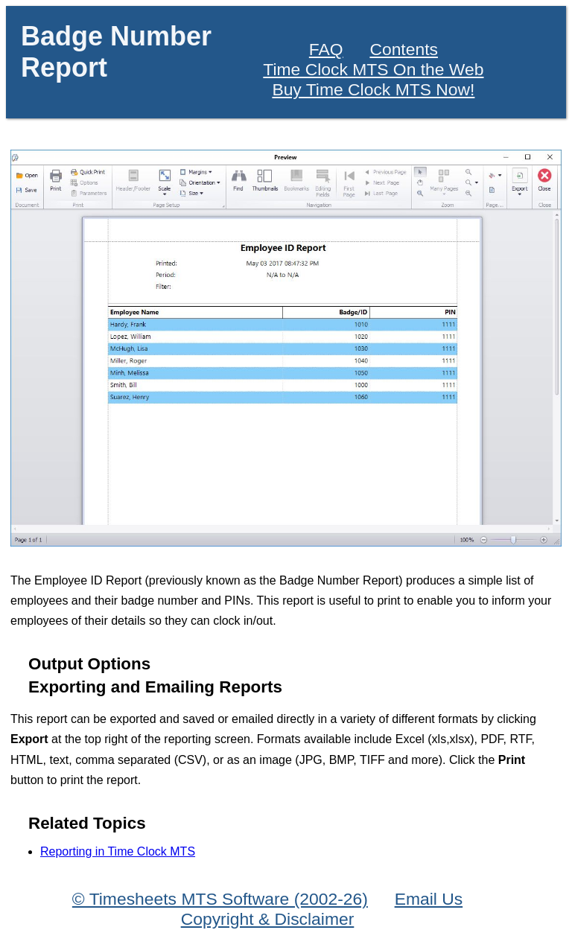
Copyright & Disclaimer (268, 919)
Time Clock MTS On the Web (373, 69)
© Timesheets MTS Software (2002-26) (220, 898)
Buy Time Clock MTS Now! (373, 89)
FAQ (326, 49)
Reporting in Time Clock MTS (117, 851)
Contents (403, 49)
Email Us (429, 898)
